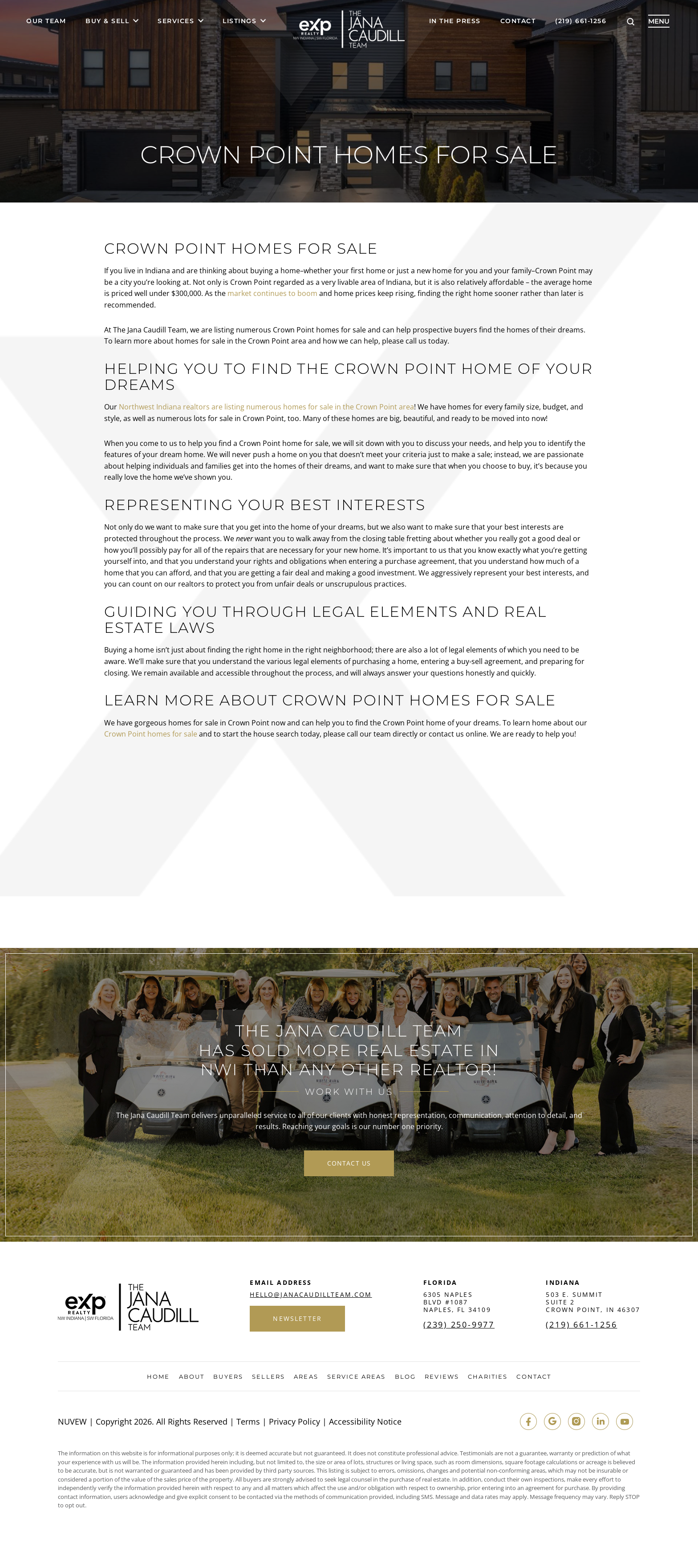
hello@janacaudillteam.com (311, 1295)
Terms (248, 1421)
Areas (306, 1377)
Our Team (46, 21)
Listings (239, 21)
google (552, 1421)
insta (576, 1421)
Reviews (442, 1377)
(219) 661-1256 (580, 21)
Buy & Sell (107, 21)
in (600, 1421)
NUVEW (72, 1421)
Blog (405, 1377)
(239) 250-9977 (459, 1324)
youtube (624, 1421)
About (192, 1377)
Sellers (268, 1377)
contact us (349, 1163)
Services (176, 21)
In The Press (455, 21)
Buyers (228, 1377)
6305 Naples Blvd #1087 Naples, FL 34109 (457, 1302)
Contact (518, 21)
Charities (487, 1377)
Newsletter (297, 1318)
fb (528, 1421)
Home (158, 1377)
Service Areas (356, 1377)
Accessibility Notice (365, 1421)
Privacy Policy (294, 1421)
